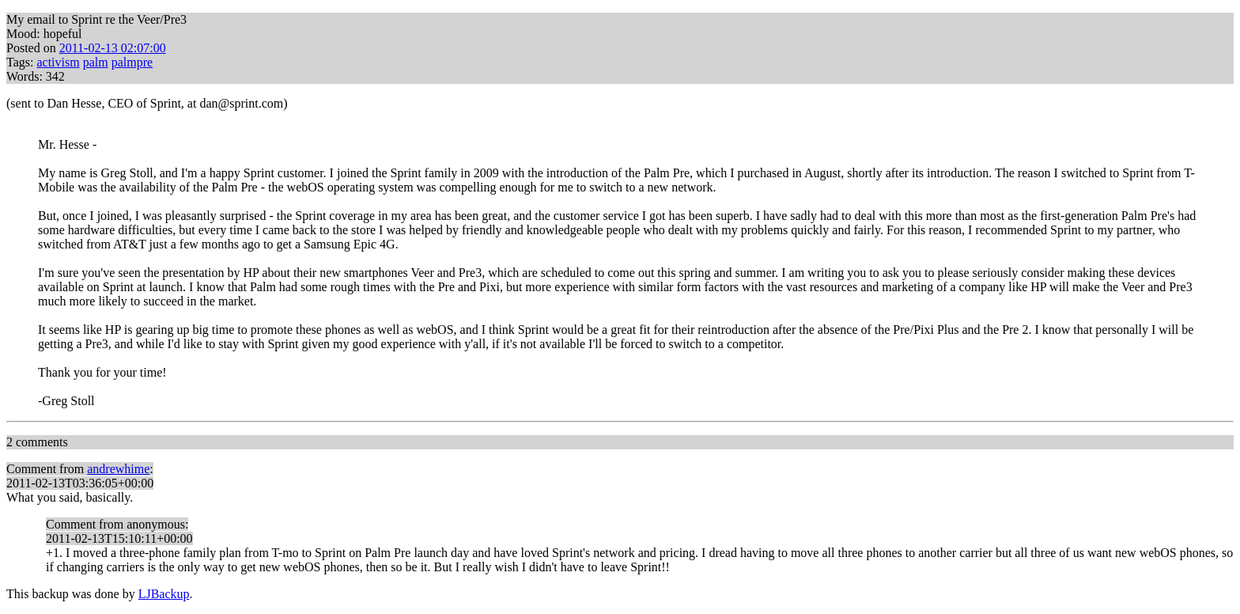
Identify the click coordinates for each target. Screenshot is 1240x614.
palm (95, 62)
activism (57, 62)
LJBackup (164, 594)
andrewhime (118, 469)
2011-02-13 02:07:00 (112, 48)
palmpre (132, 62)
